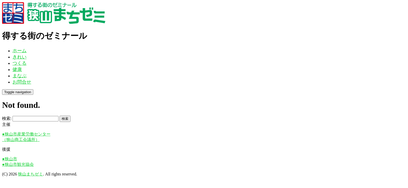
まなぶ (19, 75)
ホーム (19, 50)
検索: (6, 118)
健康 (17, 69)
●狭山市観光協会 (18, 164)
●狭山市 (9, 159)
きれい (19, 57)
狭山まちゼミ (30, 174)
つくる (19, 63)
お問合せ (21, 82)
